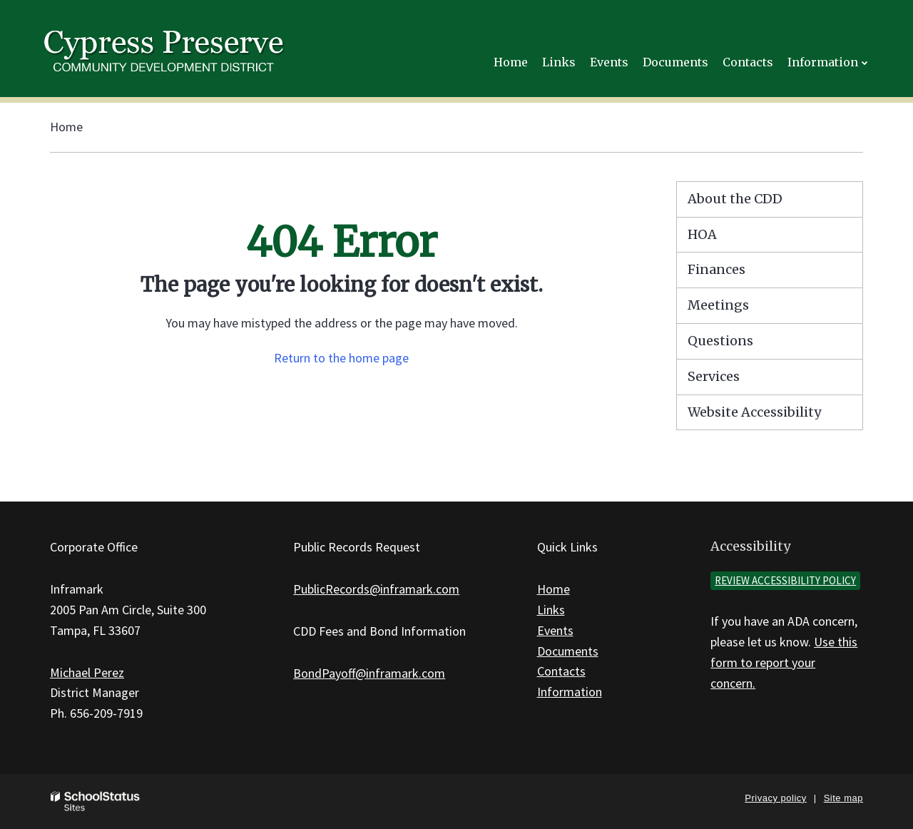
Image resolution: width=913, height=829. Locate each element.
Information (569, 691)
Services (714, 376)
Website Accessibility (754, 412)
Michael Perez (87, 672)
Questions (720, 340)
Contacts (561, 671)
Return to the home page (341, 358)
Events (555, 630)
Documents (567, 651)
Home (66, 126)
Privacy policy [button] (775, 798)
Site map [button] (843, 798)
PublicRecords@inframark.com (376, 589)
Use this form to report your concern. (783, 662)
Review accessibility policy (785, 580)
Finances (716, 269)
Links (551, 609)
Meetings (718, 305)
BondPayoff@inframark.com (369, 673)
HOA (702, 234)
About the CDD (735, 198)
